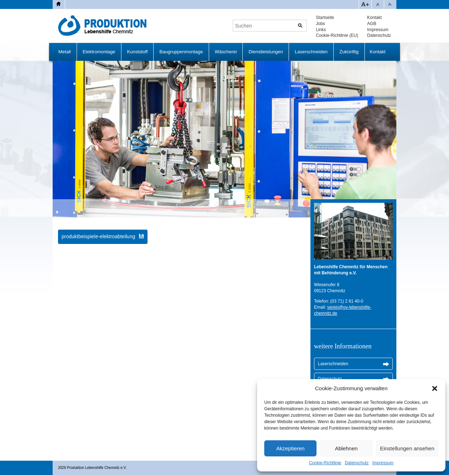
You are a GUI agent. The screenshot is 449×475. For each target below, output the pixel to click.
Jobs (320, 23)
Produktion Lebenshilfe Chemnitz (104, 25)
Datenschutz (357, 462)
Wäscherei (226, 51)
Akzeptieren (290, 448)
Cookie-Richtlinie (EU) (337, 35)
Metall (64, 51)
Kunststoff (137, 51)
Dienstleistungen (265, 51)
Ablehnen (346, 448)
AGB (371, 23)
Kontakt (374, 17)
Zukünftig (348, 51)
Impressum (383, 462)
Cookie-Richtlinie (325, 462)
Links (321, 29)
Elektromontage (99, 51)
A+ (365, 4)
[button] (434, 388)
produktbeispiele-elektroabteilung (98, 236)
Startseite (325, 17)
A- (390, 4)
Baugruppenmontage (181, 51)
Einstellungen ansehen (407, 448)
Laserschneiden (311, 51)
